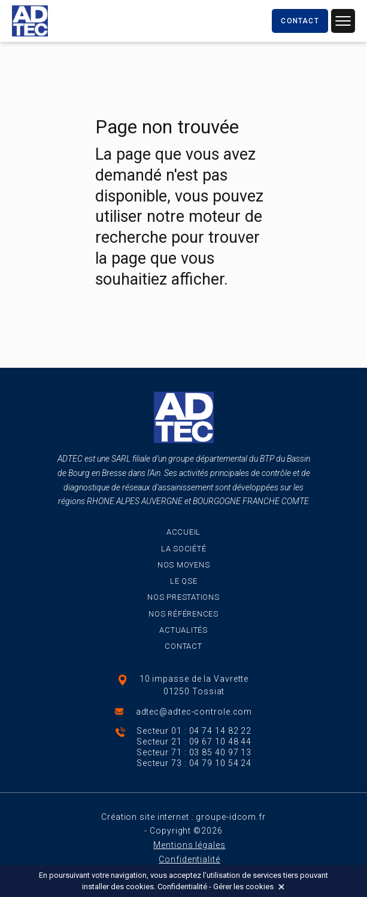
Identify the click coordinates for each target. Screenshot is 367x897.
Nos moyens (183, 564)
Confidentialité (189, 859)
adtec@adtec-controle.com (194, 711)
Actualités (183, 630)
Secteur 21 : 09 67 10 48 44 (194, 741)
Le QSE (184, 580)
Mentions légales (189, 845)
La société (184, 548)
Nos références (183, 613)
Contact (183, 646)
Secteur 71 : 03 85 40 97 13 (194, 752)
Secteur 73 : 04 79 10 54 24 (194, 763)
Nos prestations (183, 597)
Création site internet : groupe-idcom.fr (183, 817)
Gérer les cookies (243, 886)
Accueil (183, 531)
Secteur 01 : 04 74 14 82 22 (194, 731)
